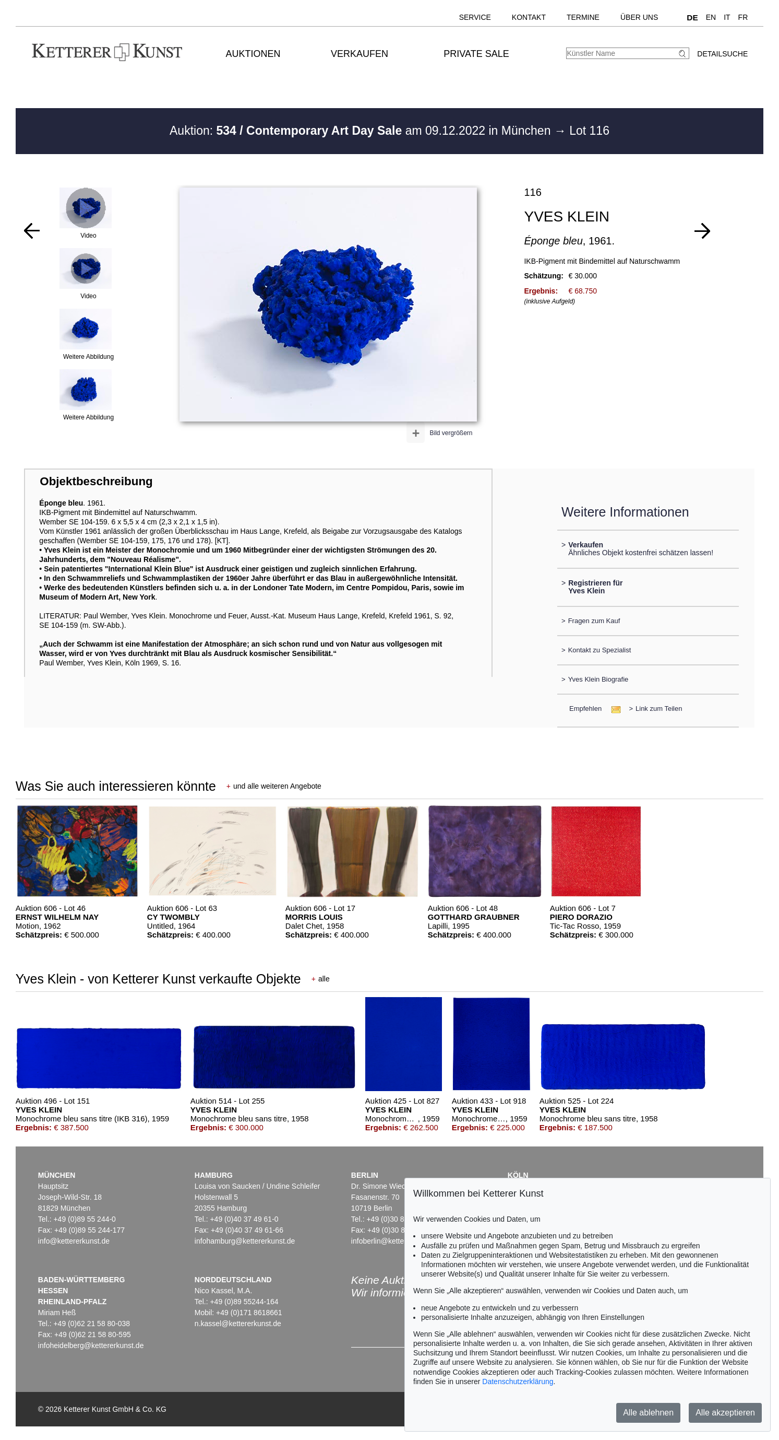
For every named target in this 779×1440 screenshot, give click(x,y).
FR (743, 17)
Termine (583, 17)
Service (475, 17)
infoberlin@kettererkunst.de (395, 1241)
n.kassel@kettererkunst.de (238, 1323)
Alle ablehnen (648, 1412)
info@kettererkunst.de (74, 1241)
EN (711, 17)
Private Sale (476, 54)
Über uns (639, 17)
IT (727, 17)
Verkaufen (359, 54)
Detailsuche (722, 54)
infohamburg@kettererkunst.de (245, 1241)
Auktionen (253, 54)
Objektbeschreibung (96, 481)
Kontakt (529, 17)
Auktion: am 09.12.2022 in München (362, 130)
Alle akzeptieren (725, 1412)
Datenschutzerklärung (517, 1381)
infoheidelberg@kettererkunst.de (91, 1345)
